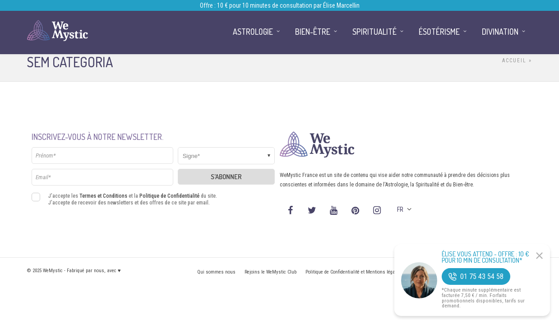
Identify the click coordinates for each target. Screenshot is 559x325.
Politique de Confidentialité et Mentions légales (353, 272)
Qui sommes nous (216, 272)
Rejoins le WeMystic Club (270, 272)
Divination (500, 32)
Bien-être (312, 32)
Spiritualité (374, 32)
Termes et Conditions (103, 196)
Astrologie (253, 32)
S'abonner (226, 176)
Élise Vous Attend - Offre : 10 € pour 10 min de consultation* (485, 257)
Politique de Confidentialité (169, 196)
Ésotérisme (439, 32)
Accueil (514, 60)
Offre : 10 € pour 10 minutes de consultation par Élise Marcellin (280, 5)
